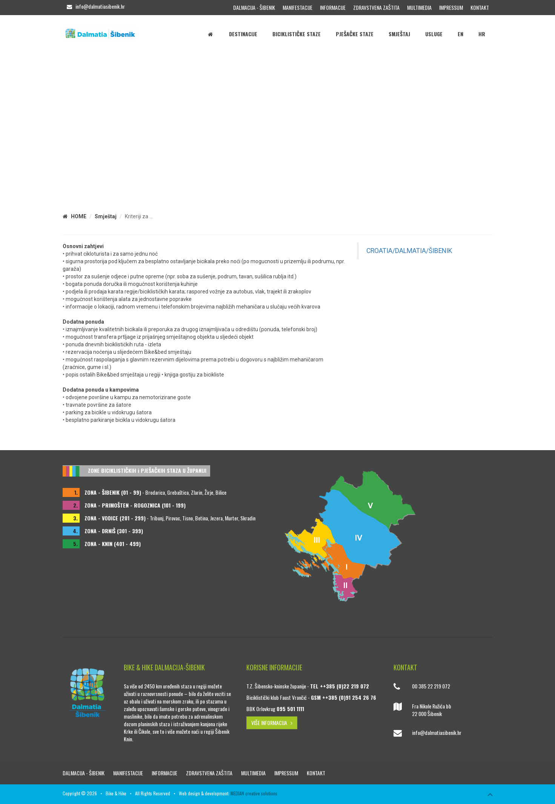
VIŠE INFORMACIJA (271, 723)
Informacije (333, 7)
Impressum (451, 7)
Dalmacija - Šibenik (254, 7)
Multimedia (419, 7)
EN (460, 34)
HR (481, 34)
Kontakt (479, 7)
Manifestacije (297, 7)
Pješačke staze (355, 34)
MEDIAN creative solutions (254, 793)
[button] (548, 121)
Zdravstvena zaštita (376, 7)
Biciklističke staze (296, 34)
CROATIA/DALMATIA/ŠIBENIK (409, 251)
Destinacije (243, 34)
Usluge (434, 34)
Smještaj (399, 34)
